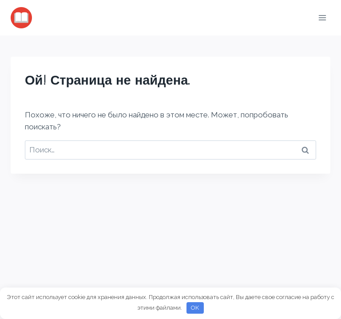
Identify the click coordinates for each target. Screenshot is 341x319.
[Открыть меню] (322, 17)
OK (195, 307)
